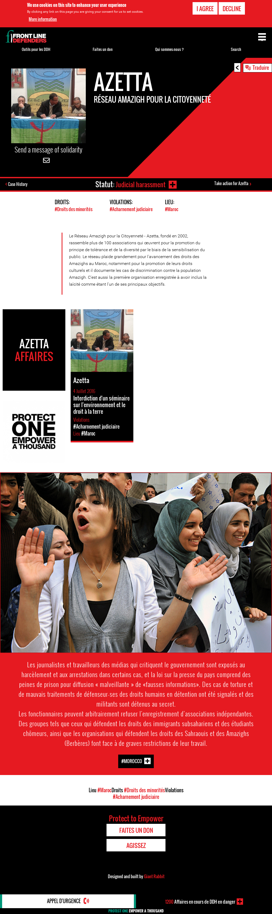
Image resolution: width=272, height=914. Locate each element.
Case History (18, 184)
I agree (205, 8)
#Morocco (131, 761)
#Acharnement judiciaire (131, 209)
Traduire (261, 67)
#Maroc (171, 209)
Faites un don (103, 49)
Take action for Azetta (231, 183)
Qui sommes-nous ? (169, 49)
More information (43, 19)
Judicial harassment (140, 184)
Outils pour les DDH (36, 49)
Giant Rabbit (154, 876)
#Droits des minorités (73, 209)
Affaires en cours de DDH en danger (200, 901)
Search (236, 49)
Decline (232, 8)
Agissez (136, 845)
